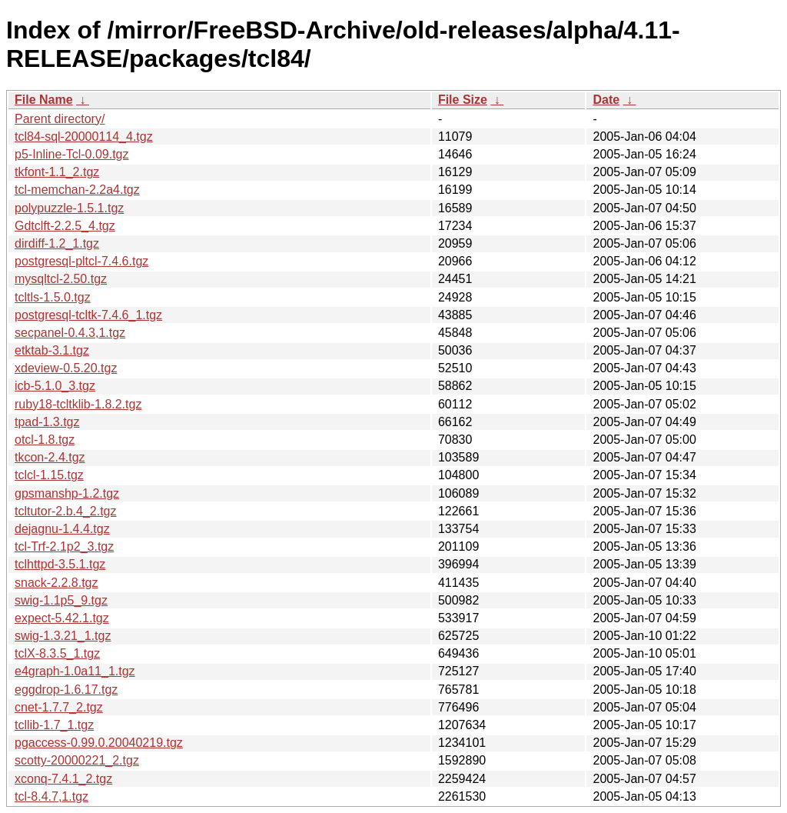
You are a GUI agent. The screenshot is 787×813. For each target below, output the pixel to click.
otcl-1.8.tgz (45, 439)
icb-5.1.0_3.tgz (55, 385)
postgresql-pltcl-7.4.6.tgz (81, 261)
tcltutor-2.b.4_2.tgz (66, 511)
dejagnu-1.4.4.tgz (62, 528)
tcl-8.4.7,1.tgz (51, 796)
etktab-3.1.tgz (52, 350)
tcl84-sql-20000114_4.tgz (84, 136)
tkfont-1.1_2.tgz (57, 171)
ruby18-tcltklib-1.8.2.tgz (78, 404)
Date (606, 99)
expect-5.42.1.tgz (62, 618)
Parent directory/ (60, 118)
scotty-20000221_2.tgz (77, 760)
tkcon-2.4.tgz (50, 457)
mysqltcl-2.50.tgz (61, 278)
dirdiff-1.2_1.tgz (57, 243)
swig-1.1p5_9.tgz (61, 600)
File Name (44, 99)
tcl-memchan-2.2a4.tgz (77, 189)
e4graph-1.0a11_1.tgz (75, 671)
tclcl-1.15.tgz (49, 474)
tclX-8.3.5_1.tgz (57, 653)
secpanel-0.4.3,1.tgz (70, 332)
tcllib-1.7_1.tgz (54, 724)
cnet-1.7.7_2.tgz (59, 707)
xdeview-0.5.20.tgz (66, 368)
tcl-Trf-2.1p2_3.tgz (64, 546)
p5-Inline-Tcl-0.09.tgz (72, 154)
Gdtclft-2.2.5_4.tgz (65, 225)
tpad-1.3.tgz (47, 421)
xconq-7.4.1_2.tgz (63, 778)
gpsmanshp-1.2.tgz (67, 493)
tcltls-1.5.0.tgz (53, 297)
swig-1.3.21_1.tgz (63, 635)
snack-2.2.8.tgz (56, 582)
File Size (462, 99)
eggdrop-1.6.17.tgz (66, 689)
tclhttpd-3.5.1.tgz (60, 564)
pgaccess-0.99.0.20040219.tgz (99, 742)
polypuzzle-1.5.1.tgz (69, 208)
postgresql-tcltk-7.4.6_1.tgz (88, 315)
